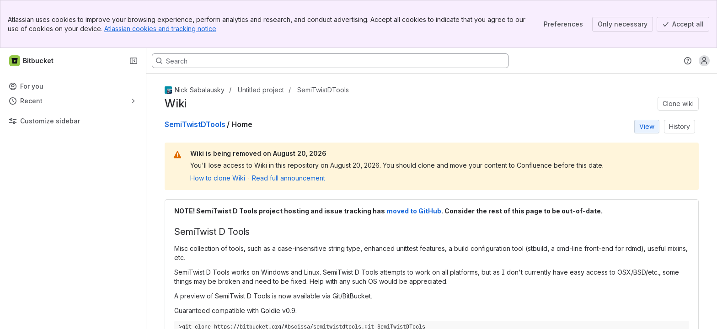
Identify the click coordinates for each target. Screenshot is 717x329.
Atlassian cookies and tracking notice (160, 28)
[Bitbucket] (31, 60)
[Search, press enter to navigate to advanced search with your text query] (330, 60)
